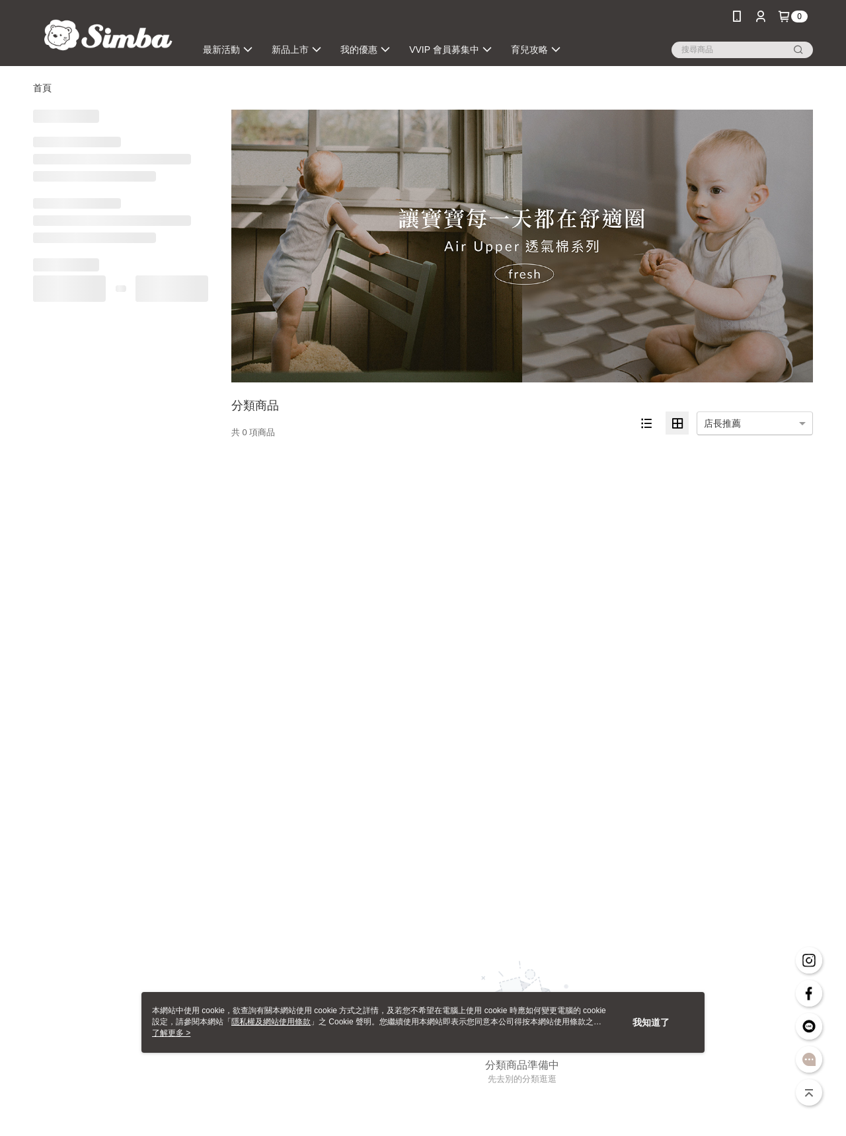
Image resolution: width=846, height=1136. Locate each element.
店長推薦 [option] (722, 423)
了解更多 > (171, 1033)
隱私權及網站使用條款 (271, 1021)
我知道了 (651, 1022)
